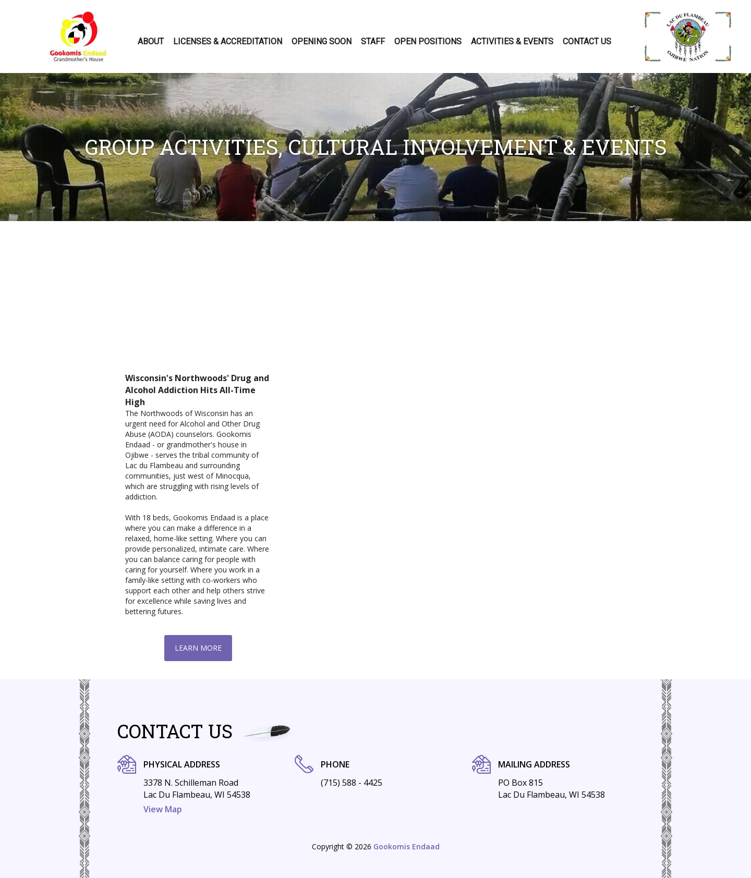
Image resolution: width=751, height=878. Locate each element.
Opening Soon (322, 41)
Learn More (198, 648)
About (151, 41)
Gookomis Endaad (406, 846)
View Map (162, 809)
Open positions (428, 41)
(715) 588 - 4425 (351, 782)
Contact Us (587, 41)
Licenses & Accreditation (227, 41)
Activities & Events (512, 41)
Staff (373, 41)
